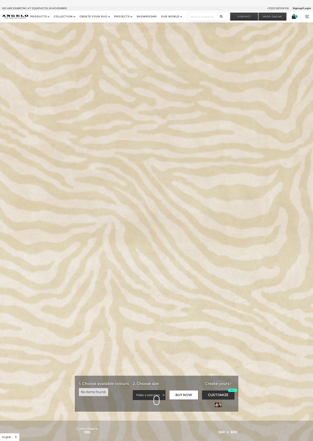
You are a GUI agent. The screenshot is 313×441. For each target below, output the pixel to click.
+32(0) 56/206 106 (278, 8)
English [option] (6, 437)
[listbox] (9, 437)
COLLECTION (63, 16)
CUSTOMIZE (218, 395)
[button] (307, 17)
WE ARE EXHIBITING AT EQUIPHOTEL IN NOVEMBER (34, 8)
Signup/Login (302, 8)
